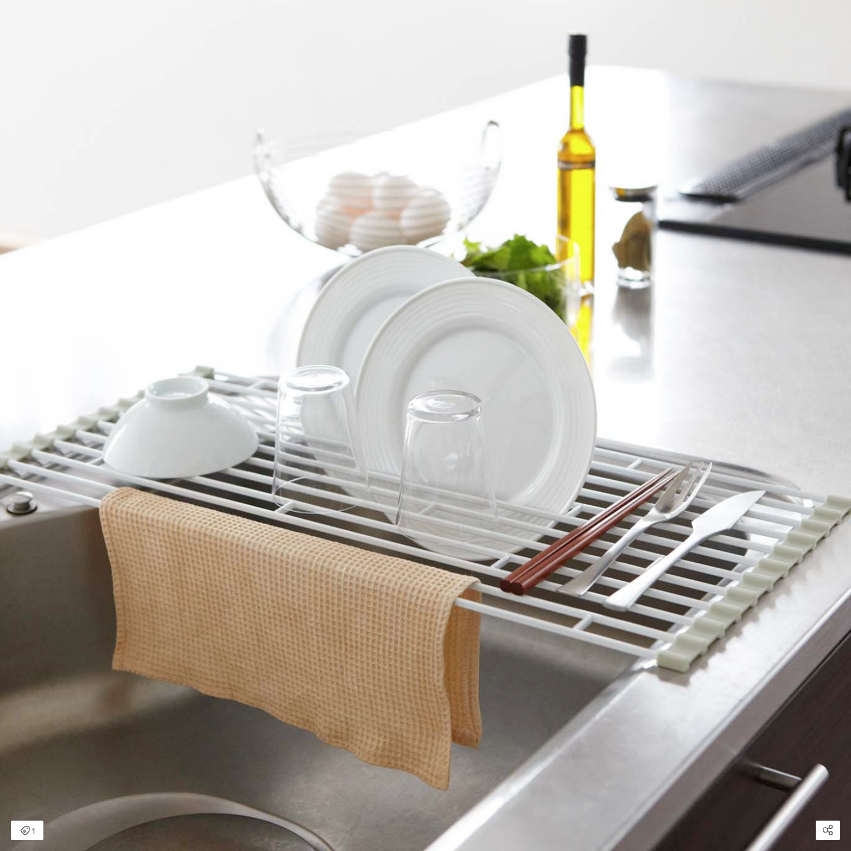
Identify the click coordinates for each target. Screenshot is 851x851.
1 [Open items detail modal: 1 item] (27, 831)
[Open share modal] (828, 830)
